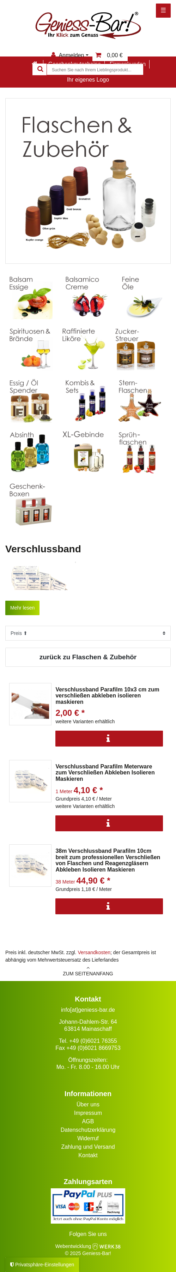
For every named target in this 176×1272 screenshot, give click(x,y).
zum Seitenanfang (88, 970)
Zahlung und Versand (88, 1147)
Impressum (88, 1113)
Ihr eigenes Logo (88, 80)
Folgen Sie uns (88, 1234)
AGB (88, 1121)
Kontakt (87, 1155)
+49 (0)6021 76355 (93, 1041)
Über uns (88, 1104)
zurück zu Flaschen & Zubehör (88, 657)
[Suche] (39, 69)
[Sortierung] (88, 633)
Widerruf (87, 1138)
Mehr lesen (22, 608)
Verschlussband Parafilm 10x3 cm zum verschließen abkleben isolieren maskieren (107, 695)
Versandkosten (94, 952)
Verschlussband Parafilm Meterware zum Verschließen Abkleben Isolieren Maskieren (104, 772)
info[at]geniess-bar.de (88, 1010)
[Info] (109, 739)
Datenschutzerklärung (88, 1130)
